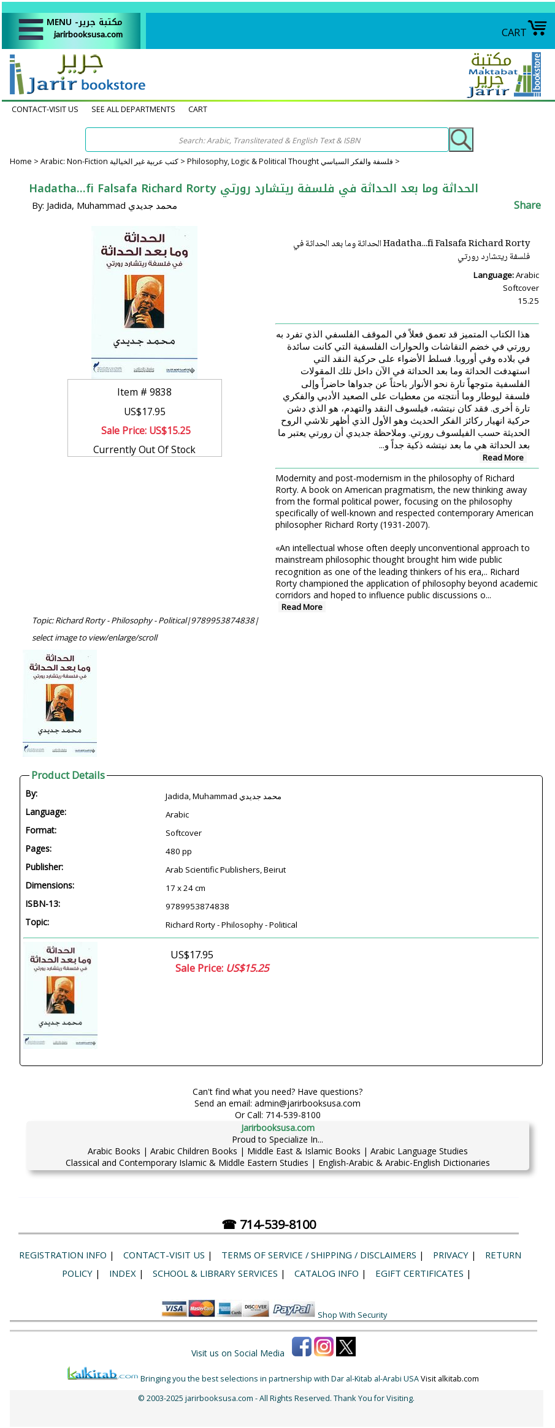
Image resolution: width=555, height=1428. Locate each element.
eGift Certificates (419, 1273)
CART (525, 32)
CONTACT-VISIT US (45, 109)
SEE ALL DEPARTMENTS (133, 109)
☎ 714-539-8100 (268, 1224)
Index (122, 1273)
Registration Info (63, 1255)
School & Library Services (215, 1273)
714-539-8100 (293, 1115)
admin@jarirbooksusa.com (308, 1103)
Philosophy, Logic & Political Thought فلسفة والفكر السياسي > (293, 161)
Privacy (451, 1255)
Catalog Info (326, 1273)
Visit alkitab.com (450, 1379)
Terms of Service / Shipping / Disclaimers (318, 1255)
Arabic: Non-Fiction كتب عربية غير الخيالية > (113, 161)
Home (21, 161)
